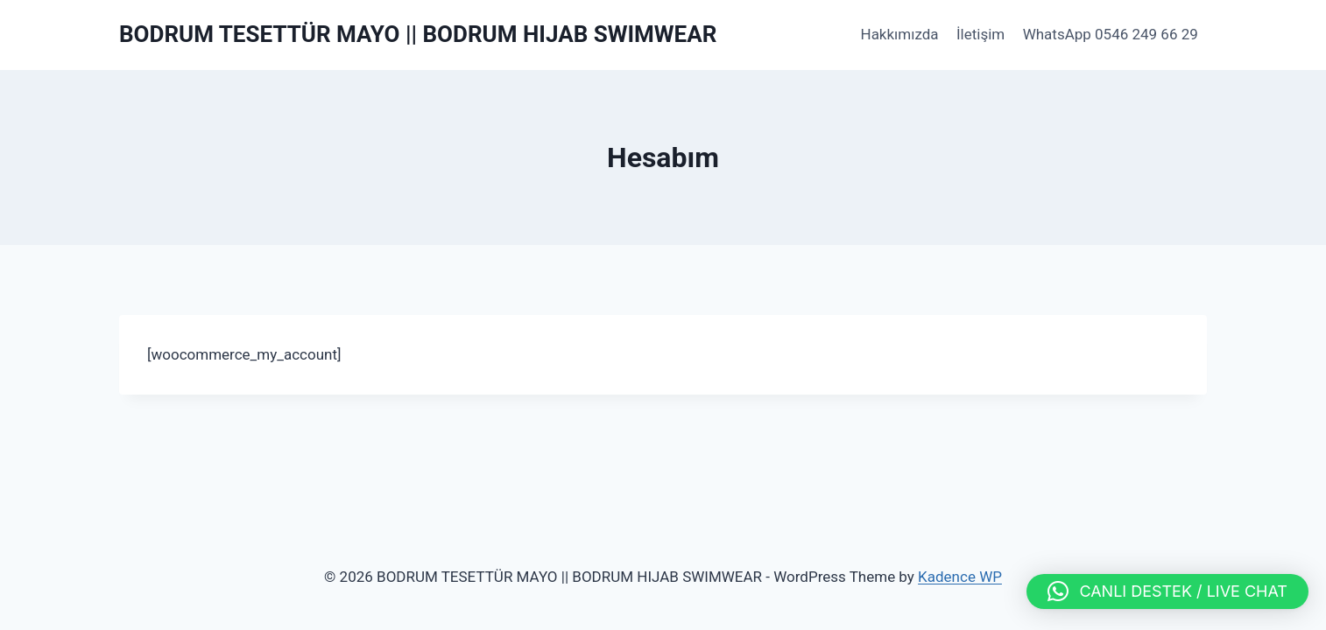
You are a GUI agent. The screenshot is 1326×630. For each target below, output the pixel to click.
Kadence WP (960, 576)
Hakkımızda (900, 34)
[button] (1167, 591)
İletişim (980, 34)
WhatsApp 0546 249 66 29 (1110, 34)
